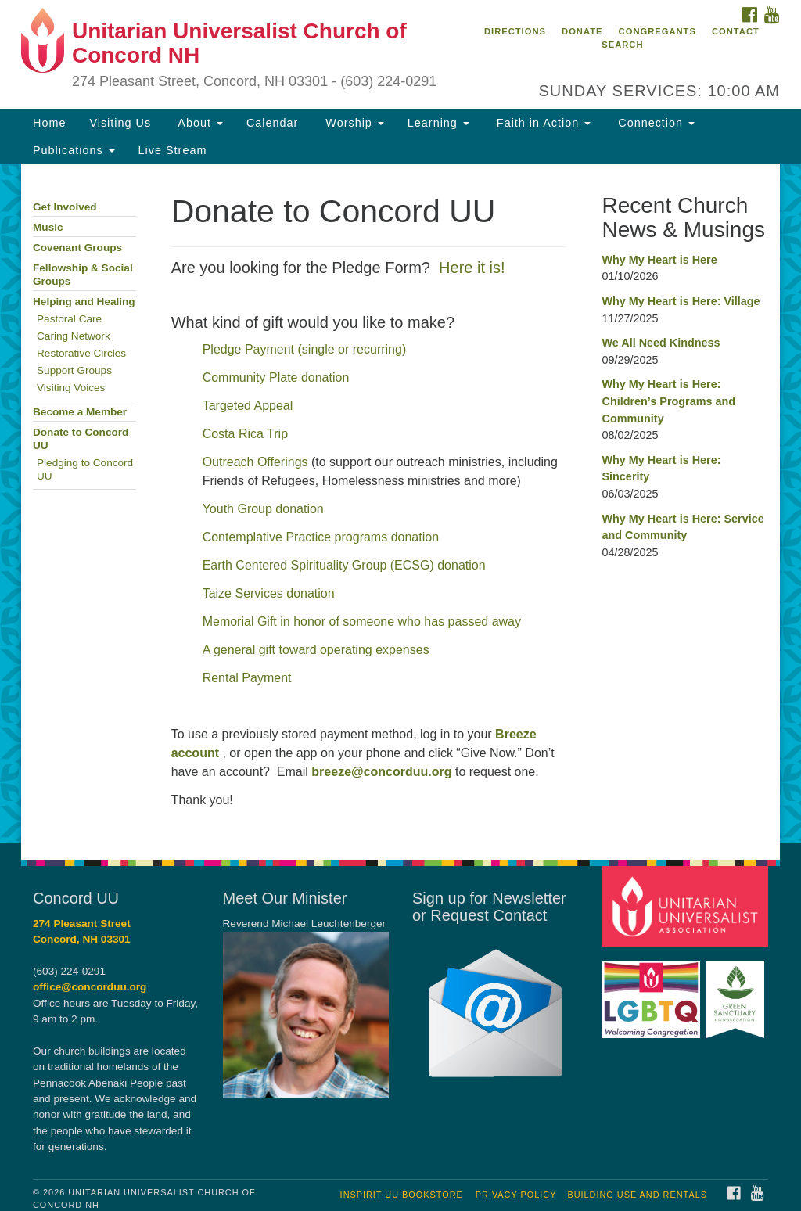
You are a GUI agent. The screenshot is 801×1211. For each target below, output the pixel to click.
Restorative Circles (81, 353)
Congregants (657, 31)
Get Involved (65, 207)
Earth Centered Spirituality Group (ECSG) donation (344, 565)
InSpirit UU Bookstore (401, 1194)
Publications (74, 150)
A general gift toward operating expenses (316, 649)
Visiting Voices (71, 387)
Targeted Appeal (248, 405)
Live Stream (172, 150)
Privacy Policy (516, 1194)
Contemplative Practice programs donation (321, 537)
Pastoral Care (69, 319)
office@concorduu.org (89, 987)
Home (49, 123)
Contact (736, 31)
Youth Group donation (265, 509)
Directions (515, 31)
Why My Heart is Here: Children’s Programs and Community (668, 401)
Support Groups (74, 370)
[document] (400, 503)
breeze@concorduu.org (381, 771)
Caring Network (73, 336)
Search (622, 44)
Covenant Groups (77, 247)
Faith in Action (542, 123)
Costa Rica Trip (245, 433)
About (198, 123)
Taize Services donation (269, 593)
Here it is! (472, 267)
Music (48, 227)
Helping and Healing (84, 301)
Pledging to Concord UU (85, 469)
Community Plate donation (276, 377)
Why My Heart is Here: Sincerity (661, 468)
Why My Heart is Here (659, 259)
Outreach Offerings (255, 462)
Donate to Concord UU (80, 438)
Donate (582, 31)
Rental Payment (247, 678)
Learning (438, 123)
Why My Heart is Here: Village (681, 301)
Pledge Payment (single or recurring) (305, 349)
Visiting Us (120, 123)
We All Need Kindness (661, 342)
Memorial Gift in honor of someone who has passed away (362, 621)
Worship (352, 123)
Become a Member (80, 412)
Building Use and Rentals (637, 1194)
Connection (654, 123)
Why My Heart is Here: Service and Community (682, 527)
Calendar (272, 123)
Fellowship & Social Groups (83, 274)
